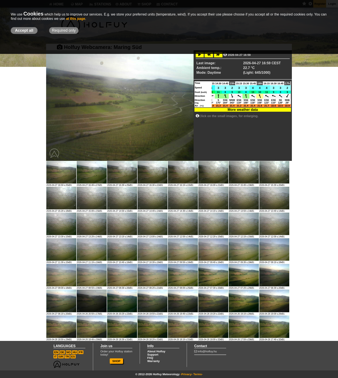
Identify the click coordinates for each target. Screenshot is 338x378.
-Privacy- (186, 374)
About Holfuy (156, 351)
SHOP (116, 361)
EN (56, 352)
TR (67, 356)
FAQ (150, 357)
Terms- (198, 374)
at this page (75, 18)
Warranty (153, 361)
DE (62, 352)
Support (152, 354)
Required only (64, 30)
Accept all (24, 30)
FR (81, 352)
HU (75, 352)
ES (73, 356)
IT (55, 356)
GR (61, 356)
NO (68, 352)
